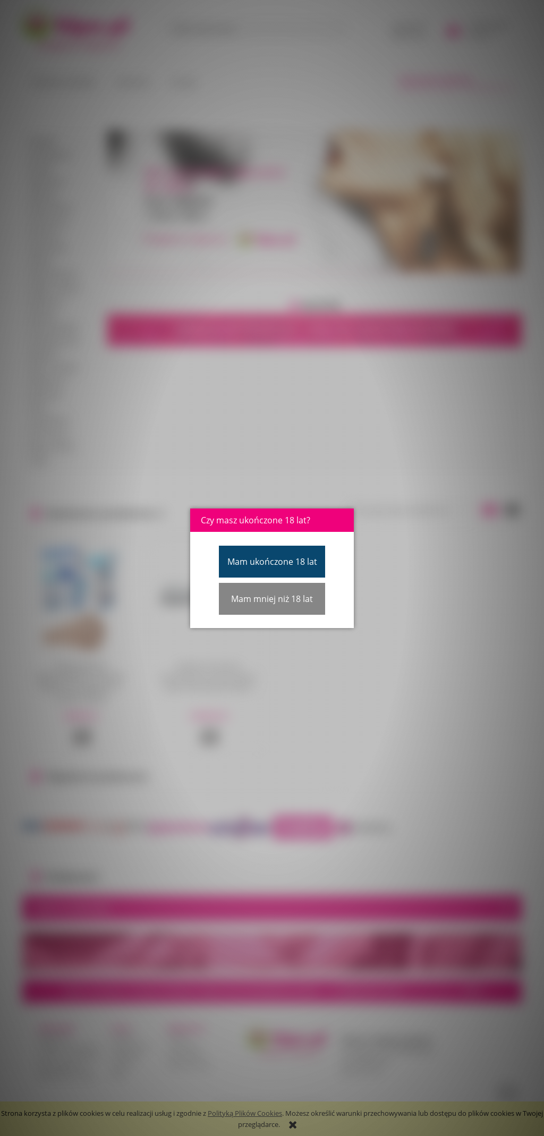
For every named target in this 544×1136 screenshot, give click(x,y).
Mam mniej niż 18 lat (272, 599)
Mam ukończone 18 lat (272, 561)
